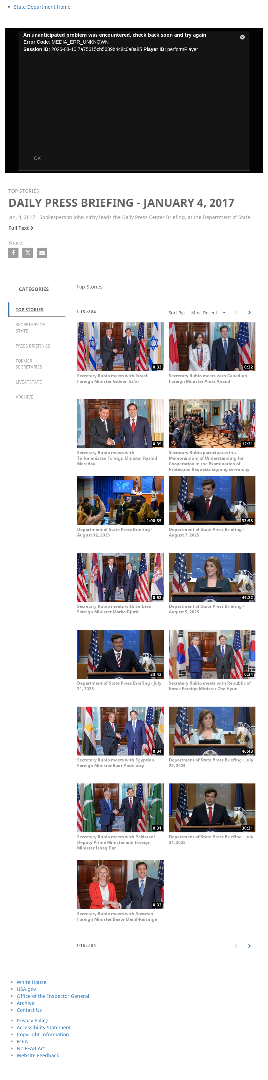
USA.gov (26, 989)
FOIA (22, 1041)
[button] (242, 38)
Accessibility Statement (44, 1027)
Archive (24, 397)
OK (37, 158)
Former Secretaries (29, 364)
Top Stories (29, 310)
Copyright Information (43, 1034)
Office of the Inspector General (53, 996)
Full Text (21, 228)
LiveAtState (29, 382)
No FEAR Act (31, 1048)
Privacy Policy (32, 1020)
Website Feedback (38, 1055)
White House (31, 982)
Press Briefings (33, 346)
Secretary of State (30, 328)
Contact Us (29, 1010)
